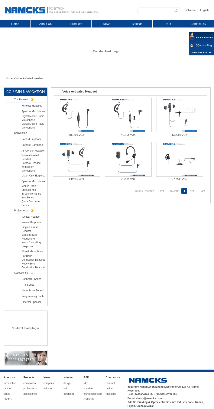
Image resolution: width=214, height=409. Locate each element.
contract (110, 383)
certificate (89, 399)
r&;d (86, 383)
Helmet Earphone (31, 222)
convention (29, 383)
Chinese (191, 10)
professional (30, 388)
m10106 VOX (179, 179)
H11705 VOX (76, 134)
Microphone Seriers (33, 290)
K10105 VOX (128, 134)
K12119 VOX (128, 179)
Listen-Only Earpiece (33, 175)
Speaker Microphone (33, 111)
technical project (93, 393)
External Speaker (31, 302)
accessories (30, 393)
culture (8, 388)
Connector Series (31, 278)
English (204, 10)
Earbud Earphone (32, 139)
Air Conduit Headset (33, 150)
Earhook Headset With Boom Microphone (31, 167)
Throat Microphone (32, 251)
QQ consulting (204, 45)
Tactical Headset (31, 216)
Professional (21, 210)
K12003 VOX (179, 134)
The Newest (21, 99)
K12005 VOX (76, 179)
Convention (20, 133)
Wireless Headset (32, 105)
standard (89, 388)
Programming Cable (33, 296)
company (48, 383)
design (67, 383)
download (69, 393)
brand (7, 393)
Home (9, 78)
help (66, 388)
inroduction (10, 383)
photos (8, 399)
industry (47, 388)
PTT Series (28, 284)
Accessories (21, 272)
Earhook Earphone (32, 144)
